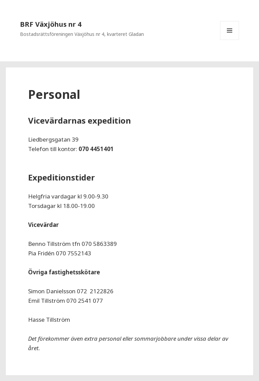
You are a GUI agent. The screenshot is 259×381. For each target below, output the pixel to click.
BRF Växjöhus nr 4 (51, 24)
